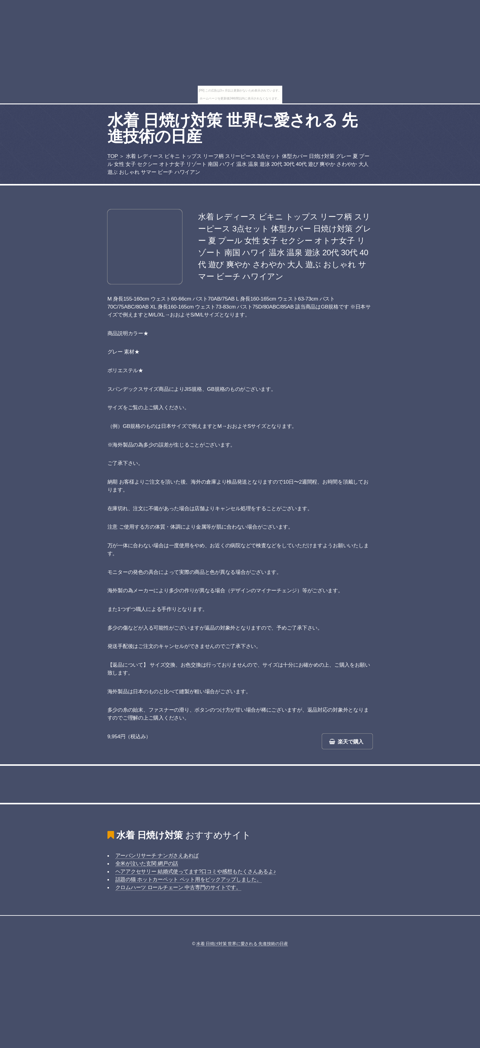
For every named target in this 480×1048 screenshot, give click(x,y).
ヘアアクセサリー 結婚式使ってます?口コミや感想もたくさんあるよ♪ (195, 871)
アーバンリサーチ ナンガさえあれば (157, 855)
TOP (112, 156)
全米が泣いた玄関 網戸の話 (146, 863)
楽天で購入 (350, 742)
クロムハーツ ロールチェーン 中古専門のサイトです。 (178, 887)
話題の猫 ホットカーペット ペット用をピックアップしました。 (188, 879)
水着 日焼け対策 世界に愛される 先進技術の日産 (232, 128)
